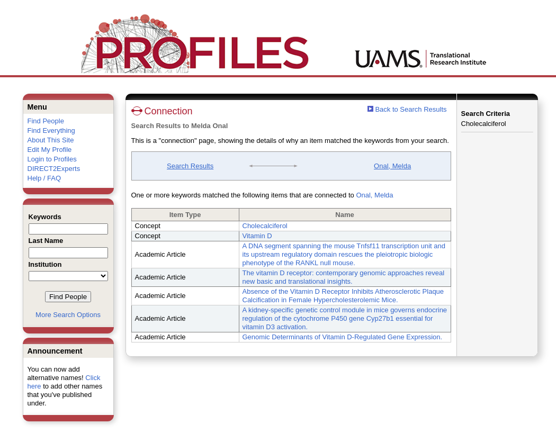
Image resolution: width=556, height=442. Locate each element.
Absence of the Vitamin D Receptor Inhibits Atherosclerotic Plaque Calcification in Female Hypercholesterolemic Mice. (343, 295)
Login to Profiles (52, 159)
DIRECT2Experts (54, 169)
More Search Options (68, 315)
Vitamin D (257, 236)
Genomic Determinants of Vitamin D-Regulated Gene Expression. (343, 337)
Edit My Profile (50, 150)
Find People (46, 121)
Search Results (190, 166)
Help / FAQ (44, 178)
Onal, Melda (392, 166)
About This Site (51, 140)
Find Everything (51, 130)
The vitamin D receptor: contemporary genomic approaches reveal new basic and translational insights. (344, 277)
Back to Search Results (407, 109)
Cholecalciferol (265, 226)
